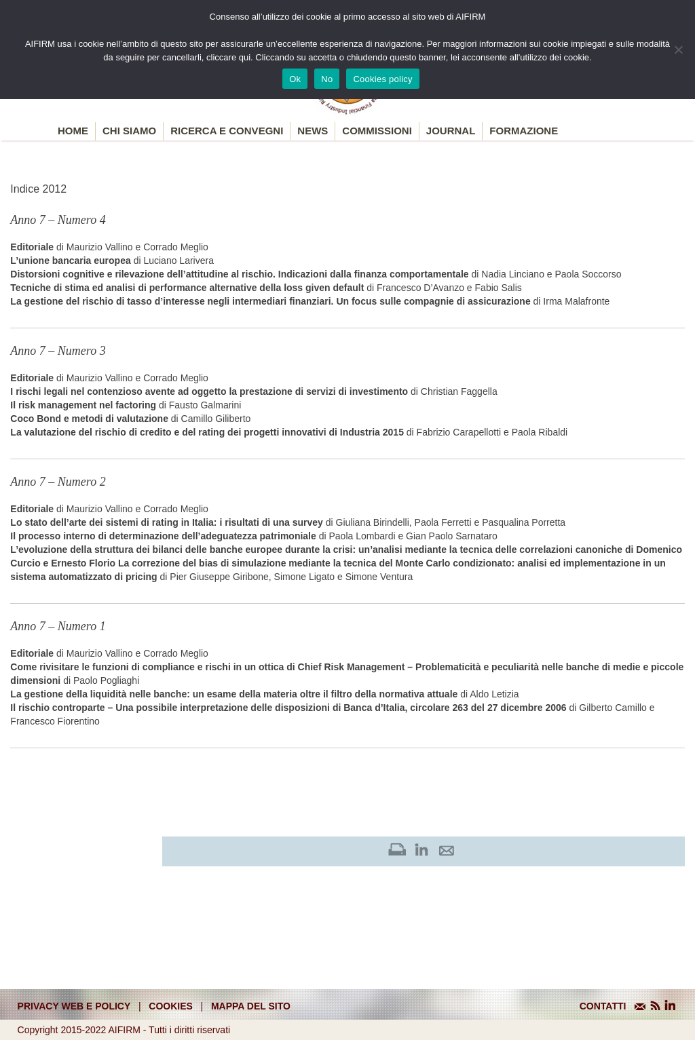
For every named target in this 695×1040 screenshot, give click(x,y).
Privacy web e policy (74, 1006)
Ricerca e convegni (226, 130)
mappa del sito (250, 1006)
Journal (451, 130)
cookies (171, 1006)
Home (73, 130)
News (312, 130)
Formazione (523, 130)
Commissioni (377, 130)
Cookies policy (382, 79)
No (327, 79)
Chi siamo (129, 130)
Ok (295, 79)
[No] (678, 49)
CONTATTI (603, 1006)
